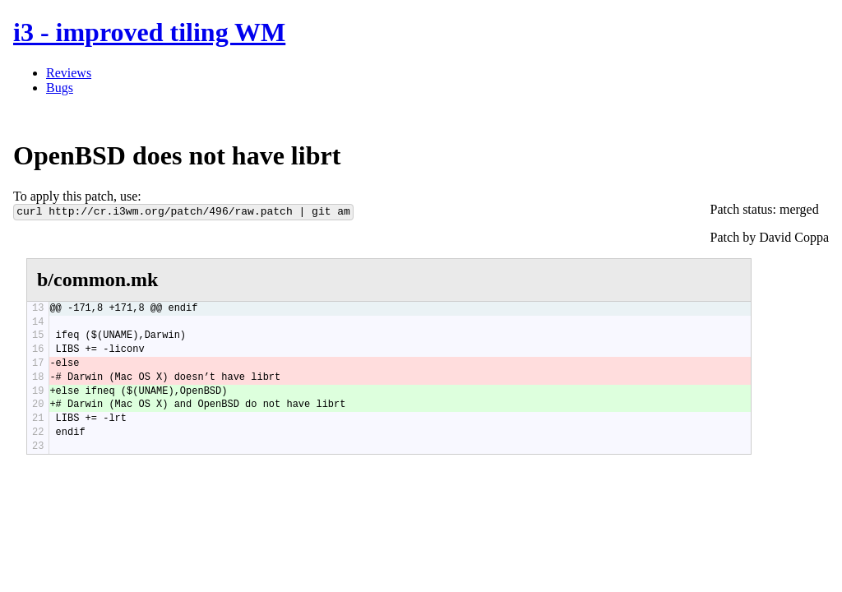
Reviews (68, 73)
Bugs (59, 88)
